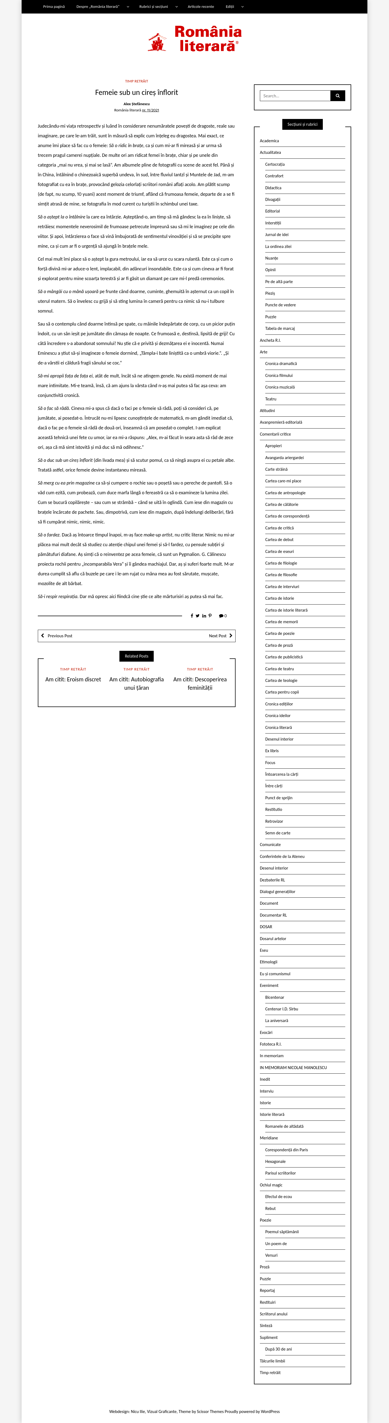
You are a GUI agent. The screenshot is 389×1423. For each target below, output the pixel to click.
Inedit (265, 1079)
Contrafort (274, 175)
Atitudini (267, 410)
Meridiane (269, 1137)
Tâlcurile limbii (272, 1361)
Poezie (265, 1220)
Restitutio (273, 809)
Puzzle (270, 316)
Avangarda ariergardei (284, 457)
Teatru (270, 399)
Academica (269, 140)
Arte (263, 351)
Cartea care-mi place (283, 480)
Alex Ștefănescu (136, 103)
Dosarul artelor (273, 938)
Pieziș (270, 293)
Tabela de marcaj (280, 328)
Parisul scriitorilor (280, 1173)
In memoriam (272, 1055)
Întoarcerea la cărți (281, 774)
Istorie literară (272, 1114)
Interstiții (273, 222)
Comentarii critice (275, 434)
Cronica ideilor (278, 715)
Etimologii (268, 961)
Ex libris (272, 750)
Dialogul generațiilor (277, 891)
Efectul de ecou (278, 1196)
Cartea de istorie (279, 598)
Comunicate (270, 844)
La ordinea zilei (278, 246)
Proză (265, 1266)
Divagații (272, 199)
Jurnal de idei (277, 234)
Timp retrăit (136, 81)
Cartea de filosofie (281, 574)
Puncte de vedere (280, 304)
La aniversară (276, 1020)
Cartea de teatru (279, 668)
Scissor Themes (210, 1411)
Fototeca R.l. (271, 1044)
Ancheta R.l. (270, 340)
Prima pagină (54, 6)
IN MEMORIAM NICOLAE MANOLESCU (293, 1067)
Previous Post (59, 636)
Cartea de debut (279, 539)
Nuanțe (271, 258)
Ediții (230, 6)
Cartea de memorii (281, 621)
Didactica (273, 187)
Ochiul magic (271, 1185)
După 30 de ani (278, 1349)
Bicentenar (274, 997)
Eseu (264, 950)
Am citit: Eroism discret (73, 679)
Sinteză (266, 1325)
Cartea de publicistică (284, 656)
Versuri (271, 1255)
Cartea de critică (279, 527)
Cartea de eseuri (279, 551)
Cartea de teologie (281, 680)
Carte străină (276, 469)
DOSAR (266, 926)
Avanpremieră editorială (281, 422)
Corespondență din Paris (286, 1149)
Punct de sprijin (279, 797)
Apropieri (273, 445)
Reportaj (267, 1290)
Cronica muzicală (280, 387)
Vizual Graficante (161, 1411)
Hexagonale (275, 1161)
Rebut (270, 1208)
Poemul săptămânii (282, 1231)
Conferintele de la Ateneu (282, 856)
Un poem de (276, 1243)
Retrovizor (274, 821)
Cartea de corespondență (287, 516)
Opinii (270, 269)
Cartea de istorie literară (286, 610)
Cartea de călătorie (282, 504)
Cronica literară (278, 727)
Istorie (265, 1102)
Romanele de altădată (284, 1126)
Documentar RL (273, 915)
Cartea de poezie (280, 633)
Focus (270, 762)
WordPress (270, 1411)
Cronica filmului (279, 375)
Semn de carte (277, 832)
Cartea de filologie (281, 563)
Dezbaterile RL (272, 880)
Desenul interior (279, 739)
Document (269, 903)
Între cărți (274, 785)
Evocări (266, 1032)
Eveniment (269, 985)
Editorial (272, 211)
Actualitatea (270, 152)
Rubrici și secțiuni (153, 6)
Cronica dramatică (281, 363)
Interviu (266, 1091)
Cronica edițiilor (279, 703)
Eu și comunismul (275, 973)
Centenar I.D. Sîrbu (281, 1008)
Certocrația (275, 164)
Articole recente (201, 6)
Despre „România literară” (97, 6)
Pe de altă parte (279, 281)
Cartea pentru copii (282, 692)
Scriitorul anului (273, 1313)
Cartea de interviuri (282, 586)
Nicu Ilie (138, 1411)
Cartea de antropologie (285, 492)
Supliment (269, 1337)
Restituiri (268, 1302)
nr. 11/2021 (150, 110)
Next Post (218, 636)
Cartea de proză (279, 645)
